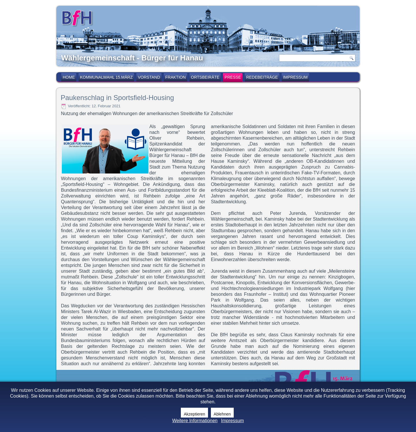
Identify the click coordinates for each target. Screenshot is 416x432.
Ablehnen (222, 414)
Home (69, 77)
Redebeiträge (262, 77)
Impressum (295, 77)
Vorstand (149, 77)
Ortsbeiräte (205, 77)
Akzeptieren (194, 414)
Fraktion (175, 77)
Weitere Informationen (195, 420)
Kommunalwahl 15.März (106, 77)
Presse (232, 77)
